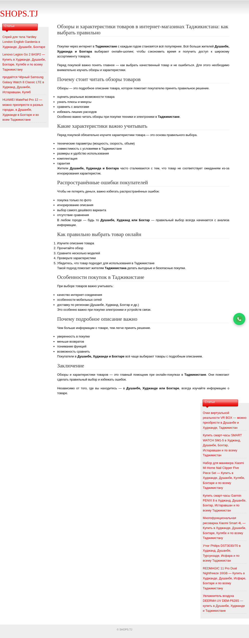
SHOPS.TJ (19, 13)
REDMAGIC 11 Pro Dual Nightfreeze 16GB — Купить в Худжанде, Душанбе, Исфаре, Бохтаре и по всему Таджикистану (224, 578)
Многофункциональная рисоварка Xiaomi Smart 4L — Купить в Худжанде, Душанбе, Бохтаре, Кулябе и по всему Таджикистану (224, 528)
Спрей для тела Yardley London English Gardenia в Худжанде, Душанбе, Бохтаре (23, 42)
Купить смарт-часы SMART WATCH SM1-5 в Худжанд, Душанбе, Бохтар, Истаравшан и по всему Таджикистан (222, 445)
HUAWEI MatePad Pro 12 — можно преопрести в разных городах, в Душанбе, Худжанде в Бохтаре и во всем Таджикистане (22, 109)
